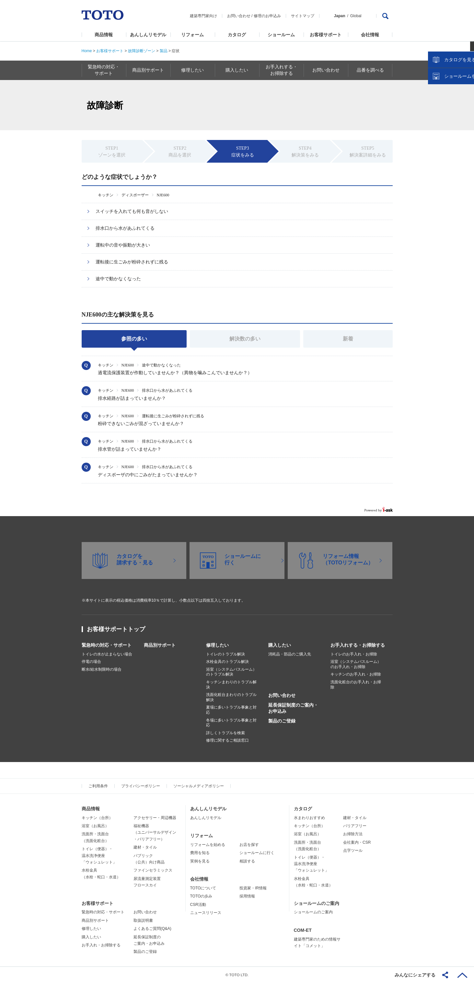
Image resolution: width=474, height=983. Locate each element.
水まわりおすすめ (309, 817)
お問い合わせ (238, 16)
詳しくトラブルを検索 (225, 733)
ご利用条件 (98, 786)
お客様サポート (325, 34)
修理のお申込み (267, 16)
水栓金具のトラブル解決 (227, 661)
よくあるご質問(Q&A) (152, 928)
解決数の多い (244, 338)
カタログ (237, 34)
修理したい (217, 645)
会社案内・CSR (357, 842)
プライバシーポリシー (140, 786)
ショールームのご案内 (316, 903)
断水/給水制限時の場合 (101, 669)
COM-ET (303, 930)
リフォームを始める (207, 844)
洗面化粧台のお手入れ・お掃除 (355, 684)
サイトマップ (302, 16)
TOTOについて (203, 888)
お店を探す (249, 844)
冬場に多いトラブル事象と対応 (231, 723)
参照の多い (134, 338)
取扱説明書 (143, 920)
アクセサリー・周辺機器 (154, 817)
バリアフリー (354, 826)
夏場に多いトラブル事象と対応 (231, 710)
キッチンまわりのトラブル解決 (231, 684)
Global (356, 16)
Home (87, 51)
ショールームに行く (256, 852)
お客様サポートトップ (116, 629)
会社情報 (370, 34)
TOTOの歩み (201, 896)
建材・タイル (145, 847)
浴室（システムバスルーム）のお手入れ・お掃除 (355, 664)
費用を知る (200, 852)
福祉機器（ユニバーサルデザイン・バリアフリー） (154, 832)
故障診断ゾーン (141, 51)
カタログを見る (448, 121)
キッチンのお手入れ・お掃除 (355, 674)
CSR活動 (198, 904)
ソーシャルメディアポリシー (198, 786)
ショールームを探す (452, 138)
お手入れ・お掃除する (101, 945)
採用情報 (247, 896)
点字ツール (353, 850)
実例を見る (200, 861)
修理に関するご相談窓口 (227, 740)
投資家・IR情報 (253, 888)
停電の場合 (91, 661)
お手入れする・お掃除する (357, 645)
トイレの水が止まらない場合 (107, 654)
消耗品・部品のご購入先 (289, 654)
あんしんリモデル (148, 34)
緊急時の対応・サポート (107, 645)
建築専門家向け (203, 16)
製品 (164, 51)
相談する (247, 861)
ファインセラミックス (152, 870)
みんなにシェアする (415, 974)
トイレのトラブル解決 (225, 654)
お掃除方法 (353, 834)
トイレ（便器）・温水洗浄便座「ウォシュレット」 (99, 855)
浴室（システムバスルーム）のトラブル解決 (231, 672)
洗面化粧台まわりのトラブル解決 (231, 697)
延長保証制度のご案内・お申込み (293, 707)
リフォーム (192, 34)
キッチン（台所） (97, 817)
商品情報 (104, 34)
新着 (348, 338)
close (466, 105)
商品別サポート (160, 645)
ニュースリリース (205, 912)
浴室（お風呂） (95, 826)
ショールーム (281, 34)
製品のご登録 (281, 720)
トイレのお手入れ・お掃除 (353, 654)
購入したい (279, 645)
